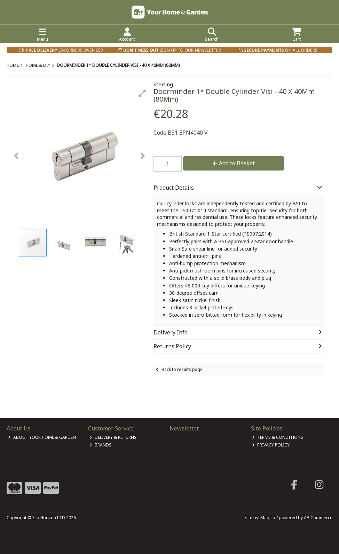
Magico (267, 518)
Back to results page (182, 369)
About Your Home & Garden (42, 437)
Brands (100, 445)
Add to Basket (233, 163)
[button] (142, 93)
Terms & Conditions (277, 437)
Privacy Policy (271, 445)
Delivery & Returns (112, 437)
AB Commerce (318, 518)
